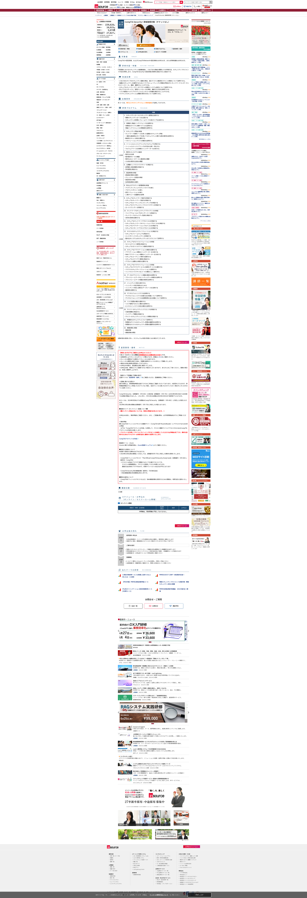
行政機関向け (162, 10)
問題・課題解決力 (101, 94)
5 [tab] (156, 642)
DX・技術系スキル (101, 176)
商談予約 (187, 6)
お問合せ (177, 6)
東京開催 (108, 47)
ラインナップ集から (102, 205)
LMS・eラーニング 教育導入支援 (164, 859)
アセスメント (184, 10)
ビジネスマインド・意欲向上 (104, 146)
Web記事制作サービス (103, 311)
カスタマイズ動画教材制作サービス (106, 264)
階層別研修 (99, 225)
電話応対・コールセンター (103, 99)
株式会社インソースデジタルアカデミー (188, 876)
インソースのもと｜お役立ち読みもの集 (187, 857)
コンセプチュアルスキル (103, 170)
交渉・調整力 (100, 125)
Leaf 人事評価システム (138, 857)
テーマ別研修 (100, 228)
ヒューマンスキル (101, 165)
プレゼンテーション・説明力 (104, 112)
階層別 (111, 857)
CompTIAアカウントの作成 (128, 439)
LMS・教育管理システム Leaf (104, 300)
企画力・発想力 (101, 135)
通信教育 (152, 10)
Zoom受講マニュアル (145, 445)
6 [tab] (157, 642)
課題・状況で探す (103, 194)
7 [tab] (159, 642)
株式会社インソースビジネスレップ (187, 878)
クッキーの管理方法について (159, 895)
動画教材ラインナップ (102, 261)
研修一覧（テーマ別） (115, 856)
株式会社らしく (183, 874)
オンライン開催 (101, 47)
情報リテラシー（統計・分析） (104, 107)
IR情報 (127, 2)
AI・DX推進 (119, 10)
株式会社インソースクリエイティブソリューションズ (189, 882)
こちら (160, 357)
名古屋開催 (99, 52)
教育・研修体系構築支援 (162, 857)
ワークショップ (101, 156)
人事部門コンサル (205, 10)
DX (97, 84)
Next (188, 631)
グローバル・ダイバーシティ (104, 153)
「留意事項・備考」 (134, 377)
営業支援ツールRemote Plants (101, 307)
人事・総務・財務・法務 (103, 105)
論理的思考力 (100, 133)
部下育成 (99, 120)
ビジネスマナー (101, 117)
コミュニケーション (102, 110)
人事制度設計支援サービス (163, 865)
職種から (99, 197)
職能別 (98, 173)
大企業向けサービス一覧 (162, 870)
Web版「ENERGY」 (116, 12)
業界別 (111, 859)
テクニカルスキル (101, 168)
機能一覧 (135, 861)
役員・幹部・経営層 (102, 62)
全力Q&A (139, 2)
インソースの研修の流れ (185, 863)
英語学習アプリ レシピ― (103, 316)
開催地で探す (102, 44)
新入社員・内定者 (101, 75)
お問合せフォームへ (182, 342)
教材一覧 (112, 877)
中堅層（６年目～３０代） (103, 69)
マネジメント (100, 130)
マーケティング (100, 138)
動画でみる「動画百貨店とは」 (104, 258)
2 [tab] (151, 642)
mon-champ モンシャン (186, 867)
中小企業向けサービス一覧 (163, 872)
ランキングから (101, 203)
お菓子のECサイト (131, 12)
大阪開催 (108, 52)
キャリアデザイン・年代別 (103, 148)
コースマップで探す (104, 160)
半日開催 (99, 185)
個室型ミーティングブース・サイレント (104, 322)
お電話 (197, 6)
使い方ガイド (136, 863)
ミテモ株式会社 (183, 872)
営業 (98, 102)
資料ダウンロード (190, 12)
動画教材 (144, 10)
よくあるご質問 (183, 865)
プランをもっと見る (205, 220)
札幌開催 (99, 50)
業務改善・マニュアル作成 (103, 97)
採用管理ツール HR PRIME (104, 297)
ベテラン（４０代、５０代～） (104, 67)
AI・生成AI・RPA (101, 82)
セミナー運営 (173, 10)
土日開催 (99, 188)
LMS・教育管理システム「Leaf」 (141, 856)
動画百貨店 (112, 876)
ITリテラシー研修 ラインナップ (145, 15)
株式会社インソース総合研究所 (186, 884)
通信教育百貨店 (137, 874)
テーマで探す (102, 78)
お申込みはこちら (146, 45)
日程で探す (102, 180)
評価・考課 (99, 128)
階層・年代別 (100, 163)
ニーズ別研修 (100, 241)
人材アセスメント (161, 861)
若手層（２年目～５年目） (103, 72)
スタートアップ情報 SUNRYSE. (105, 313)
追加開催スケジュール (102, 183)
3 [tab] (152, 642)
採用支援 (194, 10)
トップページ (98, 15)
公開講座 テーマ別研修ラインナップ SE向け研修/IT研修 (123, 15)
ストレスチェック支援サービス (140, 859)
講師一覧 (112, 861)
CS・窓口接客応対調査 (162, 863)
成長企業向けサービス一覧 (163, 874)
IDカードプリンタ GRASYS (104, 294)
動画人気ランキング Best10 (104, 268)
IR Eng (132, 2)
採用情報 (107, 2)
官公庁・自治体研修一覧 (162, 879)
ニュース (120, 2)
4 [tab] (154, 642)
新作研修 (113, 2)
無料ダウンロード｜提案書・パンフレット (188, 859)
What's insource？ (102, 12)
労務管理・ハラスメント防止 (104, 143)
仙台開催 (108, 50)
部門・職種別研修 (101, 238)
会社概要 (100, 2)
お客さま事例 (136, 865)
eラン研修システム (132, 10)
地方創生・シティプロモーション (164, 883)
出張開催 (108, 55)
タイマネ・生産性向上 (102, 89)
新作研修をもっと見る (204, 139)
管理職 (98, 64)
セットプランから (101, 208)
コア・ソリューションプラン (163, 856)
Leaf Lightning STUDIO (138, 869)
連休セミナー (100, 190)
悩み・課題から (101, 200)
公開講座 (110, 10)
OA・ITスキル (100, 87)
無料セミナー (205, 12)
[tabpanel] (153, 631)
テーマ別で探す (113, 870)
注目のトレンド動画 (102, 271)
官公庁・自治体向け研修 (103, 235)
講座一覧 (112, 866)
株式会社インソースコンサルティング (188, 880)
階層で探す (102, 59)
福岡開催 (99, 55)
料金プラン (136, 867)
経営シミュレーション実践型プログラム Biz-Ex (105, 303)
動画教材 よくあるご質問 (103, 274)
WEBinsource (146, 12)
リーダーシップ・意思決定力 (104, 123)
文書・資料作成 (101, 92)
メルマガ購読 (175, 12)
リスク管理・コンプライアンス (104, 140)
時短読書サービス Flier (103, 319)
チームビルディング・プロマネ (104, 151)
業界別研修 (99, 231)
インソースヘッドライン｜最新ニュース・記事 (189, 856)
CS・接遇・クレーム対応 (103, 115)
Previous (119, 631)
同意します (200, 895)
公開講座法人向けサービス (161, 12)
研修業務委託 (160, 881)
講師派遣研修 (100, 10)
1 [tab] (148, 642)
